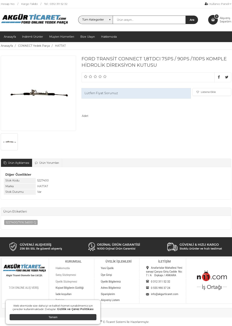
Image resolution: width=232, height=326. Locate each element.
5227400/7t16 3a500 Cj (21, 222)
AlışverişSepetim (225, 19)
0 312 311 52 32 (160, 281)
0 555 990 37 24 (160, 287)
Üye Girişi (106, 274)
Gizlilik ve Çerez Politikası (75, 309)
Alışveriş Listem (110, 300)
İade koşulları (63, 294)
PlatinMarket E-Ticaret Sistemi (104, 322)
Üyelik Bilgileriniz (111, 281)
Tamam (53, 317)
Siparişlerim (108, 294)
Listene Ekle (206, 91)
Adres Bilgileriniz (111, 287)
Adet (85, 116)
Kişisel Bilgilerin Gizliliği (70, 287)
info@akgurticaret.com (164, 294)
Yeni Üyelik (107, 268)
